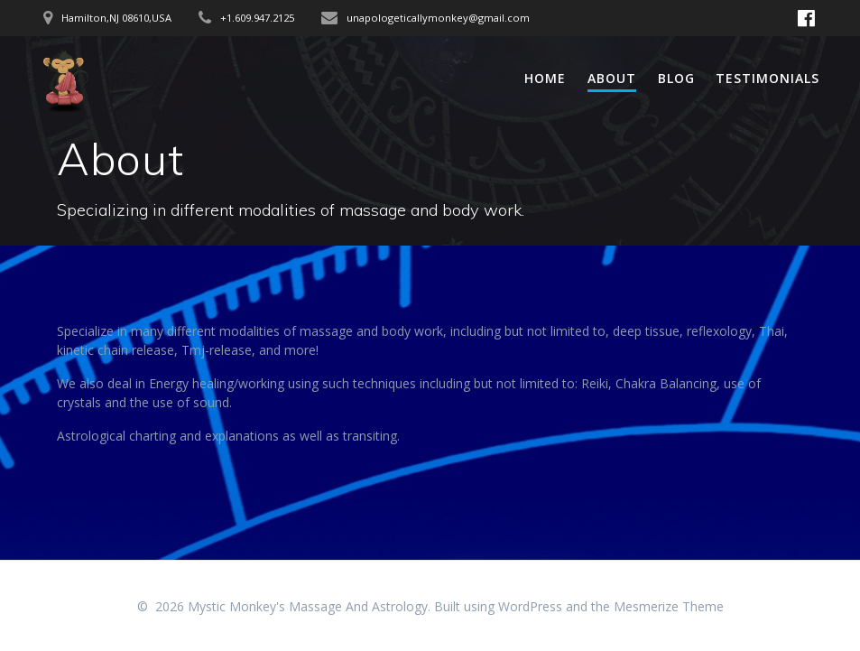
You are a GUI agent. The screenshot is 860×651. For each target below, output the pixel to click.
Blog (676, 78)
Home (545, 78)
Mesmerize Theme (669, 606)
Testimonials (767, 78)
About (611, 78)
